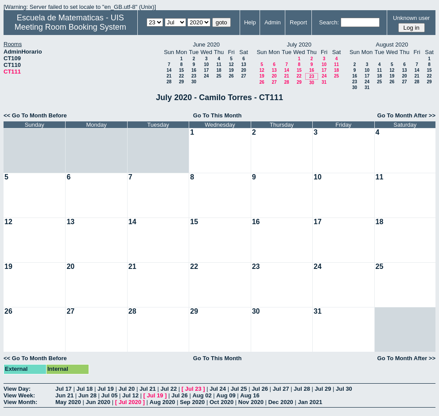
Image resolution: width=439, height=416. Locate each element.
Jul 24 (218, 388)
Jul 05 (109, 395)
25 (218, 76)
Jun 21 (64, 395)
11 (218, 64)
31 (324, 82)
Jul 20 (126, 388)
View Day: (17, 388)
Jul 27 (281, 388)
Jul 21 (148, 388)
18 (218, 70)
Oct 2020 (221, 402)
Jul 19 (105, 388)
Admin (272, 22)
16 (193, 70)
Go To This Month (217, 115)
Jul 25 (239, 388)
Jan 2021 (310, 402)
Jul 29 (323, 388)
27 (243, 76)
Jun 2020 (97, 402)
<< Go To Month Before (35, 115)
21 (169, 76)
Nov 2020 (251, 402)
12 (231, 64)
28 (169, 81)
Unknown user (411, 18)
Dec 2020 (280, 402)
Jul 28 (302, 388)
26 (231, 76)
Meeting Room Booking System (70, 27)
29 (181, 81)
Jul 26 (260, 388)
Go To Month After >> (406, 115)
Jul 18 (84, 388)
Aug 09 (225, 395)
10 (206, 64)
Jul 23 (193, 388)
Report (298, 22)
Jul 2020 (130, 402)
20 (243, 70)
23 (193, 76)
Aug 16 (249, 395)
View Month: (20, 402)
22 (181, 76)
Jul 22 (168, 388)
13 (243, 64)
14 (169, 70)
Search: (329, 22)
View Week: (19, 395)
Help (250, 22)
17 (206, 70)
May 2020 (68, 402)
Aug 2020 (162, 402)
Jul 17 (63, 388)
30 (193, 81)
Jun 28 (87, 395)
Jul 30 (344, 388)
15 (181, 70)
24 (206, 76)
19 (231, 70)
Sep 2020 (192, 402)
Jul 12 (130, 395)
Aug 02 (201, 395)
